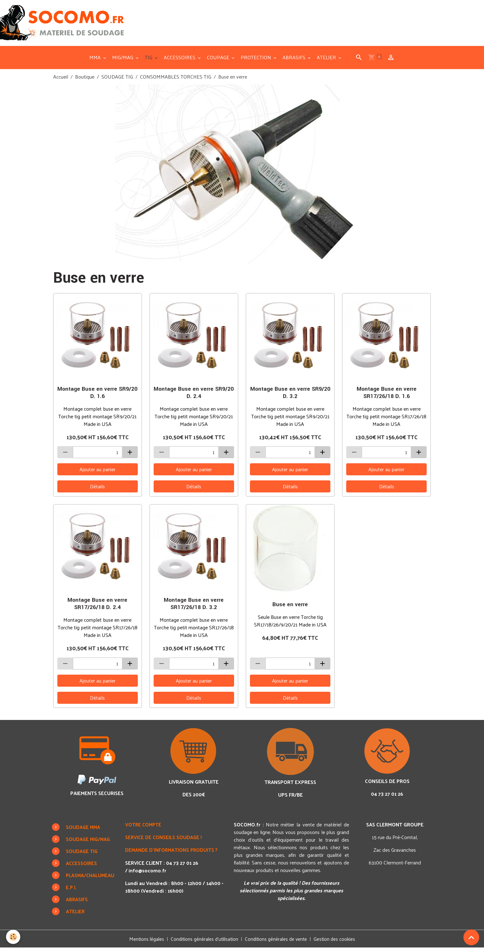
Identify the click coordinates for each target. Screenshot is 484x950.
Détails (97, 488)
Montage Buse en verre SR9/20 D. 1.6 (97, 395)
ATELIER (327, 59)
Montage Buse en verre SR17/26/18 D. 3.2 (194, 606)
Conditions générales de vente (277, 941)
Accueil (60, 78)
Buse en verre (290, 606)
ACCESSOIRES (180, 59)
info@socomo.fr (148, 872)
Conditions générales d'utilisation (204, 941)
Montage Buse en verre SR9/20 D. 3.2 (290, 395)
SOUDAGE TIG (117, 78)
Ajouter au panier (98, 471)
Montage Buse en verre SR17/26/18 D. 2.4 (97, 606)
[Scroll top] (471, 937)
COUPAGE (219, 59)
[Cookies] (13, 937)
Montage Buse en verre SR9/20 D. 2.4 (194, 395)
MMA (95, 59)
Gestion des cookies (337, 941)
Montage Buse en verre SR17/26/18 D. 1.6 (387, 395)
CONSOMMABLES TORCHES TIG (175, 78)
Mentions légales (144, 941)
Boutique (84, 78)
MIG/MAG (123, 59)
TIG (149, 59)
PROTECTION (256, 59)
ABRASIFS (295, 59)
